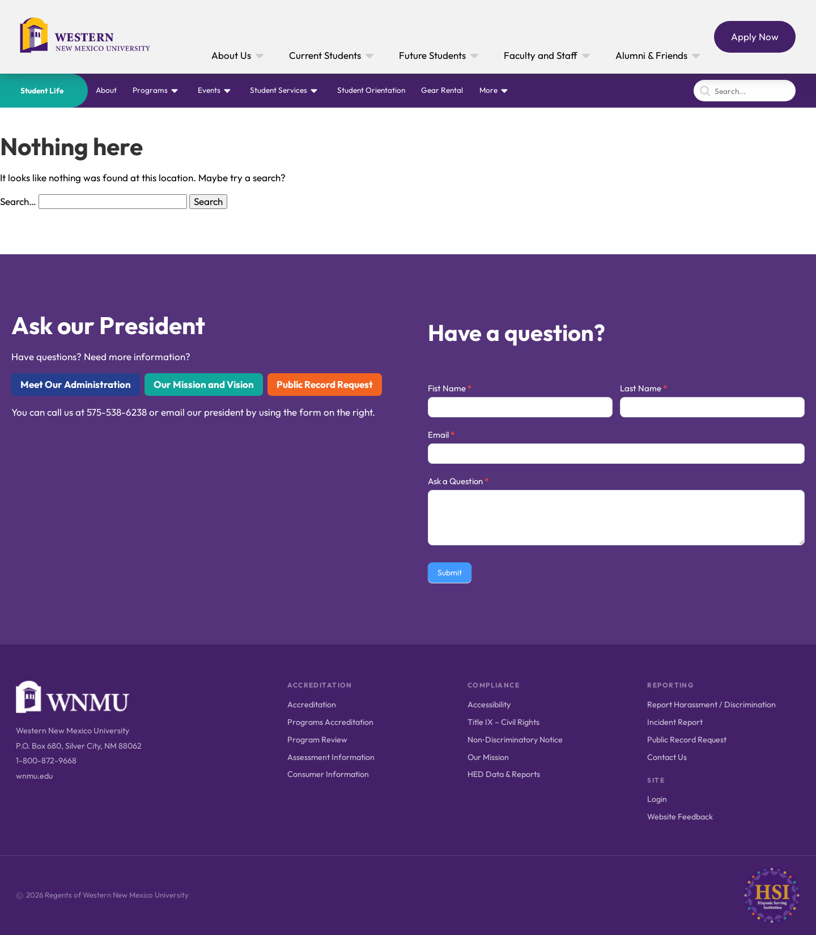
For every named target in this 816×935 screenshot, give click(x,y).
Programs (150, 90)
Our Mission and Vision (204, 384)
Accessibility (489, 704)
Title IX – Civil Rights (503, 722)
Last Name (643, 388)
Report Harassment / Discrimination (711, 704)
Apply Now (755, 36)
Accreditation (311, 704)
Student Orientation (371, 90)
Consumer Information (328, 774)
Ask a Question (458, 481)
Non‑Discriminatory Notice (515, 740)
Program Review (317, 740)
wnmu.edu (34, 776)
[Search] (745, 90)
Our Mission (488, 757)
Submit (449, 572)
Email (441, 434)
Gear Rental (442, 90)
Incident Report (675, 722)
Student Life (41, 91)
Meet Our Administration (75, 384)
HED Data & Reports (504, 774)
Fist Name (449, 388)
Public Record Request (325, 384)
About (106, 90)
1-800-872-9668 (46, 760)
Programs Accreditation (330, 722)
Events (209, 90)
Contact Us (667, 757)
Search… (18, 201)
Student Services (278, 90)
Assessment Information (331, 757)
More (488, 90)
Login (657, 799)
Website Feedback (680, 817)
